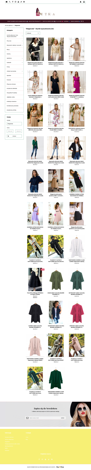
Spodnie (9, 75)
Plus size (15, 40)
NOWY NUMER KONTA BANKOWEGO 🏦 (17, 21)
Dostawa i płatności (9, 437)
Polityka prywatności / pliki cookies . (12, 443)
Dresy (8, 66)
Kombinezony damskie (12, 105)
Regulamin (7, 441)
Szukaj (14, 136)
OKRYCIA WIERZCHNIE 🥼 (48, 21)
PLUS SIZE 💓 (59, 21)
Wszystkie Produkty (12, 92)
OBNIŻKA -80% (11, 97)
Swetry (8, 53)
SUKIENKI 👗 (67, 21)
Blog (27, 439)
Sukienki (15, 62)
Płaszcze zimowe (11, 84)
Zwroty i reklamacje (9, 439)
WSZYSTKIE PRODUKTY (35, 21)
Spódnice (15, 58)
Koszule (9, 79)
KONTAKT (7, 450)
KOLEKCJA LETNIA (11, 110)
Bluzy (8, 49)
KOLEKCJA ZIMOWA (12, 88)
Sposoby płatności (9, 446)
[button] (84, 2)
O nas (27, 437)
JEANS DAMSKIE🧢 (75, 21)
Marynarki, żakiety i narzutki (15, 45)
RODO (6, 448)
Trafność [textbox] (29, 33)
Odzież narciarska (15, 71)
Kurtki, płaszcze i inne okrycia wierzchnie (15, 36)
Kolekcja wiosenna (11, 101)
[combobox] (33, 33)
